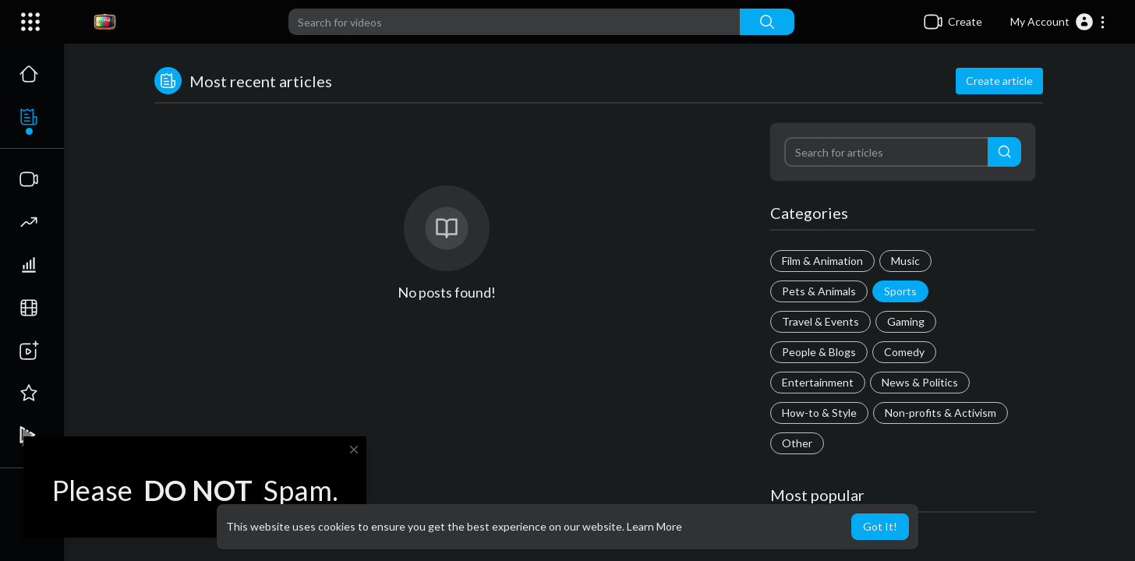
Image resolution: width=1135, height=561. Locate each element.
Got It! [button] (880, 526)
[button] (1058, 22)
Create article (999, 80)
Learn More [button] (654, 526)
